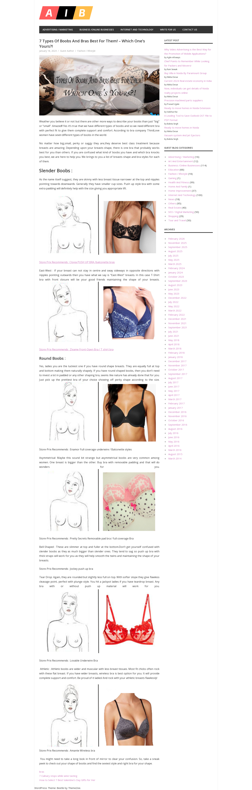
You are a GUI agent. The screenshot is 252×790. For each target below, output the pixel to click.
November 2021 (177, 323)
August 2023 (175, 285)
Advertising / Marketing (58, 29)
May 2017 (173, 390)
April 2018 (174, 344)
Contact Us (189, 29)
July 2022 (173, 302)
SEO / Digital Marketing (181, 212)
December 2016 (177, 412)
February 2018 (176, 352)
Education (173, 169)
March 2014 (174, 458)
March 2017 (174, 399)
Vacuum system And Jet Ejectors (182, 135)
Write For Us (168, 29)
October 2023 (176, 276)
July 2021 (173, 331)
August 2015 (175, 454)
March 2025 (174, 264)
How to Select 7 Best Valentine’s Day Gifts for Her (67, 780)
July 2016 (173, 433)
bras (41, 771)
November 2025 (177, 242)
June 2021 (173, 335)
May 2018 (173, 340)
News (171, 199)
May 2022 (173, 306)
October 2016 (176, 420)
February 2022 (176, 314)
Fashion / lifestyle (86, 50)
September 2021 (177, 327)
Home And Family (178, 186)
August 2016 (175, 428)
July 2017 (173, 382)
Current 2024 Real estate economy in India (188, 80)
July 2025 (173, 255)
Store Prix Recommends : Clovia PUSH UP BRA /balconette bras (77, 262)
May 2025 (173, 259)
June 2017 (173, 386)
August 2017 (175, 378)
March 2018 (174, 348)
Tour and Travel (177, 220)
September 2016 (177, 424)
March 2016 (174, 450)
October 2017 (176, 369)
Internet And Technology (137, 29)
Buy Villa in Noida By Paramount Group (185, 73)
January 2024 (175, 272)
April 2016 (174, 445)
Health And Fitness (178, 182)
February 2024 (176, 268)
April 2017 (174, 395)
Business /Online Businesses (97, 29)
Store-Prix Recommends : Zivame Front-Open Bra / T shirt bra (76, 349)
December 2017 (177, 361)
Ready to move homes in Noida (181, 127)
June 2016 (173, 437)
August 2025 (175, 251)
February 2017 (176, 403)
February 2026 (176, 238)
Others (172, 203)
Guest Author (67, 50)
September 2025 (177, 247)
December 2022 (177, 297)
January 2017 (175, 407)
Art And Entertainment (180, 161)
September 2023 (177, 280)
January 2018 (175, 357)
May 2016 (173, 441)
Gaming (172, 178)
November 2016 (177, 416)
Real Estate (174, 207)
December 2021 (177, 318)
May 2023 (173, 293)
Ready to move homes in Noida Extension (187, 108)
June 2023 (173, 289)
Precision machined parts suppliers (183, 100)
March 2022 (174, 310)
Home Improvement (179, 190)
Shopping (173, 216)
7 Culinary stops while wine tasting (58, 775)
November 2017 (177, 365)
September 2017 (177, 374)
